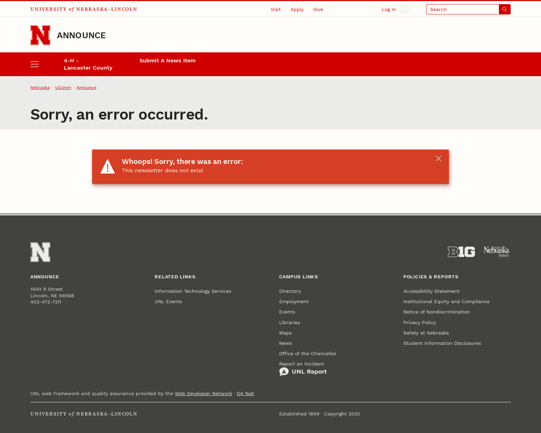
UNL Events (168, 301)
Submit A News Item (167, 61)
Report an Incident (303, 369)
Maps (285, 333)
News (285, 343)
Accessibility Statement (431, 291)
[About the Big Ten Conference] (461, 252)
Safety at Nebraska (426, 333)
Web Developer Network (203, 393)
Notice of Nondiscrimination (436, 312)
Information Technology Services (193, 291)
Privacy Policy (419, 322)
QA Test (245, 393)
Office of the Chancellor (307, 353)
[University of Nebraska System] (497, 252)
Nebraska (40, 87)
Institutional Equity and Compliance (446, 301)
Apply (297, 9)
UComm (63, 87)
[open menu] (43, 64)
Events (287, 312)
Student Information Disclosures (442, 343)
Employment (294, 301)
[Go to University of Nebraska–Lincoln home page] (40, 35)
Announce (81, 35)
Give (318, 9)
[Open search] (468, 9)
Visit (275, 9)
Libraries (289, 322)
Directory (290, 291)
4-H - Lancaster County (88, 64)
